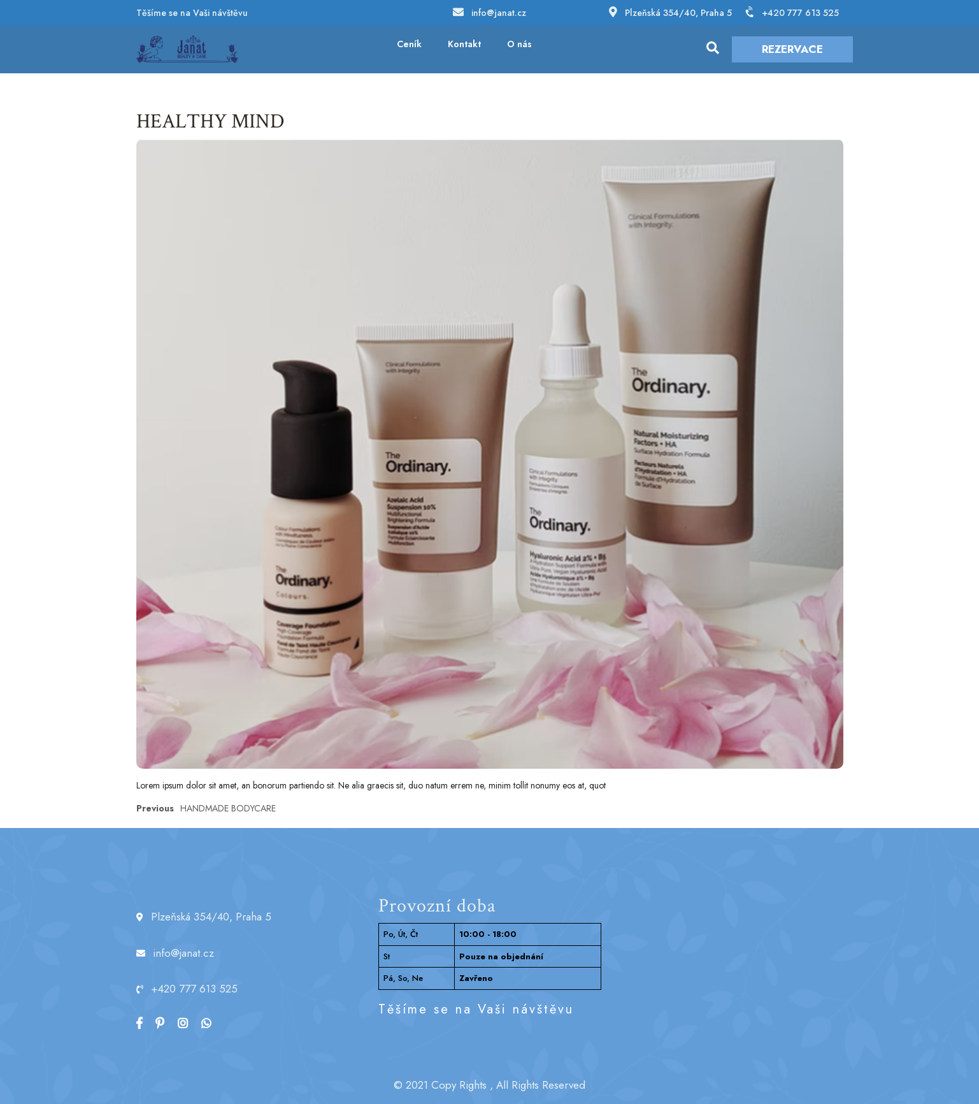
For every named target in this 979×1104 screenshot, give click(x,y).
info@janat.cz (498, 12)
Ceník (409, 44)
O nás (519, 44)
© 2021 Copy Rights (440, 1085)
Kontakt (464, 44)
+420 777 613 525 (800, 12)
